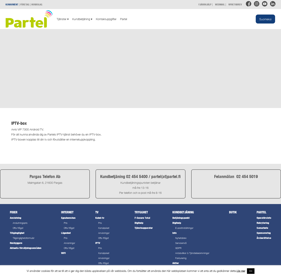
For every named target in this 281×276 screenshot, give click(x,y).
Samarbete (262, 227)
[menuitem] (265, 19)
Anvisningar (69, 243)
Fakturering (180, 258)
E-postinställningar (184, 228)
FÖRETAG (24, 4)
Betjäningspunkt (181, 217)
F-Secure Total (142, 217)
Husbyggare (16, 242)
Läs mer (241, 270)
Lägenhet (66, 232)
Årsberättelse (264, 237)
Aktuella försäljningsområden (25, 247)
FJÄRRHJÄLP (205, 4)
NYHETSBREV (235, 4)
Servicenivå (181, 243)
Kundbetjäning (82, 19)
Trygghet (141, 212)
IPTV (97, 242)
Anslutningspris (20, 223)
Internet (67, 212)
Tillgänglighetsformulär (23, 238)
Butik (233, 212)
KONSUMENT (12, 4)
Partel (123, 19)
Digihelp (139, 222)
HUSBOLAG (36, 4)
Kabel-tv (99, 217)
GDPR (178, 248)
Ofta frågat (18, 228)
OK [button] (250, 271)
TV (96, 212)
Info (174, 232)
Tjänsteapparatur (144, 227)
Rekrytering (263, 222)
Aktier (175, 263)
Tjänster (63, 19)
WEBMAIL (220, 4)
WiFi (63, 252)
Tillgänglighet (17, 232)
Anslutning (15, 217)
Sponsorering (264, 232)
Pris (65, 223)
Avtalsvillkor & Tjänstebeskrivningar (192, 253)
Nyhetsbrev (181, 238)
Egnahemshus (68, 217)
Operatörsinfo (264, 217)
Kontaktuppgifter (106, 19)
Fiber (13, 212)
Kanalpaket (103, 228)
